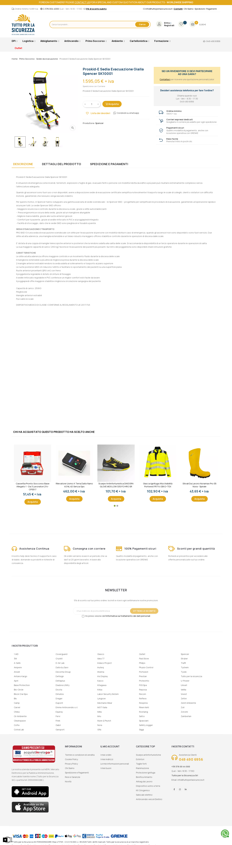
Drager (59, 698)
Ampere (18, 667)
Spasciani (143, 720)
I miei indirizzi (106, 759)
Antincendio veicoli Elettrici (149, 799)
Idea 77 (100, 658)
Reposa (143, 689)
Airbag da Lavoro (144, 781)
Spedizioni (200, 8)
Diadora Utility (62, 685)
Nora (99, 725)
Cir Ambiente (20, 716)
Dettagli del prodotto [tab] (61, 164)
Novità (68, 781)
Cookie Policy (71, 759)
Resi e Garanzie (72, 777)
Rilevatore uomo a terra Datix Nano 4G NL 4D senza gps (74, 485)
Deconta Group (63, 671)
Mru (99, 716)
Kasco (100, 680)
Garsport (60, 729)
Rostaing (143, 711)
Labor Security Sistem (108, 694)
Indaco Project (104, 663)
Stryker (184, 658)
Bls (15, 698)
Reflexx (142, 698)
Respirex (143, 703)
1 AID (16, 654)
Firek (58, 720)
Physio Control (146, 667)
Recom (142, 694)
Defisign (60, 676)
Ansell (17, 671)
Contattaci (165, 79)
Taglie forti (141, 763)
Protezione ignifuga (145, 772)
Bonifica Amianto (144, 777)
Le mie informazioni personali (114, 763)
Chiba (17, 711)
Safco (142, 716)
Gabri (58, 725)
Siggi (141, 729)
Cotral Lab (19, 729)
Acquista (112, 104)
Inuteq (100, 667)
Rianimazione (142, 768)
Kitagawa (101, 685)
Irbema (100, 671)
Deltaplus (60, 680)
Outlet (142, 654)
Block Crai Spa (21, 694)
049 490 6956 (213, 41)
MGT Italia (102, 707)
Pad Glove (144, 658)
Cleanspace (20, 720)
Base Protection (22, 685)
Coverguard (61, 654)
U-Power (185, 680)
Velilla (183, 689)
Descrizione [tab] (23, 164)
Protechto (144, 680)
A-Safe (17, 663)
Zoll (182, 707)
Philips (142, 663)
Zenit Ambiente (188, 703)
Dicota (59, 689)
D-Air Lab (60, 663)
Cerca (142, 24)
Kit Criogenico (143, 790)
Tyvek (184, 671)
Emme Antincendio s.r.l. (67, 707)
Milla (99, 711)
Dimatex (60, 694)
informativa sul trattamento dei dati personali (128, 616)
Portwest (143, 671)
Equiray (59, 711)
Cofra (16, 725)
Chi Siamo (188, 8)
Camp (17, 703)
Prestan (143, 676)
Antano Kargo (20, 676)
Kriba (99, 689)
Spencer (185, 654)
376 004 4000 (52, 8)
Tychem (185, 667)
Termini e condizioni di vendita (80, 754)
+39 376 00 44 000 (180, 766)
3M (15, 658)
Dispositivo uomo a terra (148, 785)
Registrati (169, 25)
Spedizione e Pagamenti (77, 772)
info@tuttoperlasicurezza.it (159, 8)
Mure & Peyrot (104, 720)
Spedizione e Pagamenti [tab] (109, 164)
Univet (184, 685)
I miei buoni (105, 768)
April (16, 680)
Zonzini (184, 711)
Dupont (59, 703)
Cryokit (59, 658)
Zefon (184, 698)
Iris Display (102, 676)
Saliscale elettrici (144, 794)
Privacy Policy (71, 763)
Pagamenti (211, 8)
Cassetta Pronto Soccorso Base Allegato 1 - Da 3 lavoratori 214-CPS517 (32, 486)
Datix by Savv (62, 667)
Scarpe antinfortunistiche (148, 754)
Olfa (99, 729)
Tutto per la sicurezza (191, 676)
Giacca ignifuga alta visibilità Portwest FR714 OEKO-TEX (157, 485)
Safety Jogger (146, 725)
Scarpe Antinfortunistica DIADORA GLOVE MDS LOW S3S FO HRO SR (116, 485)
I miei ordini (105, 754)
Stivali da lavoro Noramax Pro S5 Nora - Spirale (199, 485)
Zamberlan (186, 716)
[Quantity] (91, 104)
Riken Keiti (144, 707)
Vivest (184, 694)
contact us (82, 2)
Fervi (58, 716)
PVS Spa (143, 685)
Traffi (183, 663)
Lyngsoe (101, 698)
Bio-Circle (18, 689)
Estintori (140, 759)
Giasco (100, 654)
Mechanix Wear (104, 703)
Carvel (17, 707)
